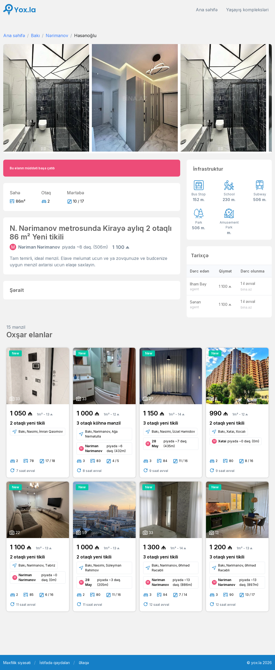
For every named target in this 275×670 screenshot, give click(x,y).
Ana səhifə (207, 9)
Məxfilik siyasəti (17, 662)
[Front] (19, 10)
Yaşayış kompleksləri (247, 9)
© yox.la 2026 (259, 662)
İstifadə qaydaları (54, 662)
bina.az (246, 289)
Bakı (35, 35)
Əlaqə (84, 662)
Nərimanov (57, 35)
